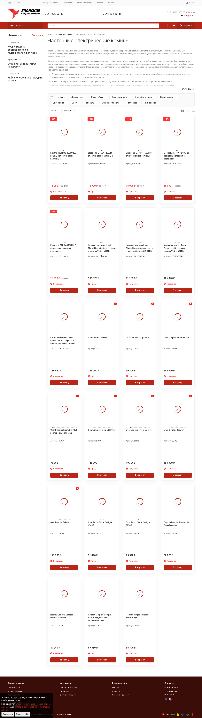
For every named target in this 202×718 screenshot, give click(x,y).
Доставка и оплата (68, 695)
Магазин (115, 687)
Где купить (64, 691)
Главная (51, 34)
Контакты (67, 3)
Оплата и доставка (84, 3)
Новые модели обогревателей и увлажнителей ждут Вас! (22, 49)
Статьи (111, 3)
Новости (100, 3)
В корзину (64, 198)
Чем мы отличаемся (68, 687)
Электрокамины (65, 34)
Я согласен (8, 714)
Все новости (37, 35)
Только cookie (22, 714)
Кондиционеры (14, 687)
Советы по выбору (120, 695)
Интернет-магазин (51, 3)
